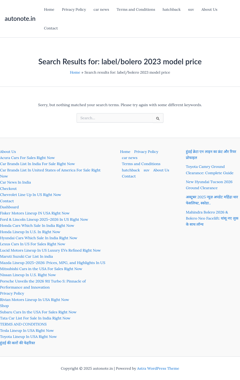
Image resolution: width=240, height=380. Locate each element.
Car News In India (15, 182)
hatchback (172, 9)
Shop (4, 305)
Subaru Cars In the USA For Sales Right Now (38, 312)
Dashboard (9, 207)
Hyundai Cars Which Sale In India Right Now (38, 237)
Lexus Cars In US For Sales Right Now (32, 244)
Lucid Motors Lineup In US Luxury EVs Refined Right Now (50, 250)
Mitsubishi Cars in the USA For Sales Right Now (41, 268)
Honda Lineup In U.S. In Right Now (30, 231)
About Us (210, 9)
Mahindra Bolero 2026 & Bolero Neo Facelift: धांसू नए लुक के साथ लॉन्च (212, 218)
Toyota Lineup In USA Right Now (28, 336)
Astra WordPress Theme (158, 368)
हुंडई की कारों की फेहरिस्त (17, 342)
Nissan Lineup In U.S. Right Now (28, 274)
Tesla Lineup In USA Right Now (27, 330)
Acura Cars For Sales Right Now (27, 157)
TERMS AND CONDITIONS (23, 324)
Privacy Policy (74, 9)
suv (191, 9)
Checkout (8, 188)
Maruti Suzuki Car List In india (26, 256)
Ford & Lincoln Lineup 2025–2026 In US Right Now (44, 219)
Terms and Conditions (135, 9)
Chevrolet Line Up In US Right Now (30, 194)
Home (49, 9)
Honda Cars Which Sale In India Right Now (37, 225)
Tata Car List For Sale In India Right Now (35, 318)
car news (101, 9)
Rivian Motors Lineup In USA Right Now (34, 299)
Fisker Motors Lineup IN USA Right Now (35, 213)
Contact (51, 28)
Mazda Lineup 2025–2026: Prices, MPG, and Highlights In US (52, 262)
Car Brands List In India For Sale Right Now (37, 163)
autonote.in (20, 18)
